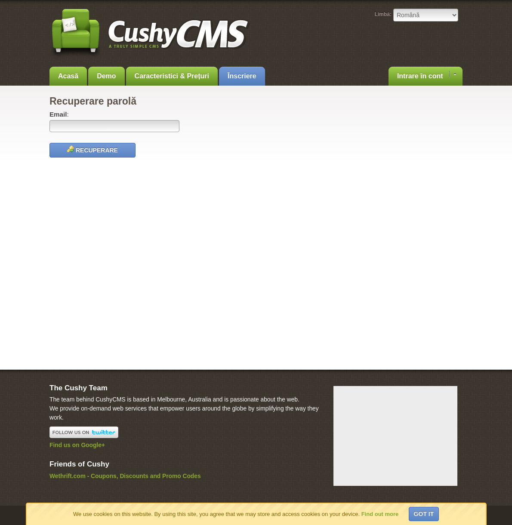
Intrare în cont (426, 75)
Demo (106, 76)
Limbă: (383, 14)
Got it (424, 513)
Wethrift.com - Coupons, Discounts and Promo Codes (125, 476)
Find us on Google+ (77, 445)
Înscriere (242, 76)
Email (58, 114)
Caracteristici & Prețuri (172, 76)
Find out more (380, 514)
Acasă (68, 76)
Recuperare (92, 149)
